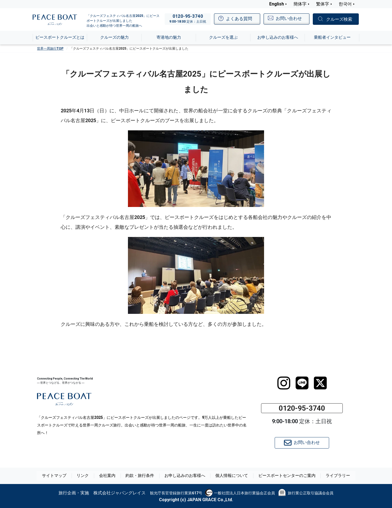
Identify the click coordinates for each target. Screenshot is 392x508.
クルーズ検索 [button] (339, 19)
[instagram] (283, 383)
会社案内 (111, 476)
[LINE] (302, 383)
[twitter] (320, 383)
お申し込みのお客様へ (186, 476)
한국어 (345, 4)
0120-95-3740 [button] (302, 408)
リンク (87, 476)
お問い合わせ (302, 443)
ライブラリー (333, 476)
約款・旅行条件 (143, 476)
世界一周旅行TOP (50, 48)
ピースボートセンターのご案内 (284, 476)
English (276, 4)
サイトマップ (58, 476)
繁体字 (322, 4)
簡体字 (300, 4)
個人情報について (231, 476)
